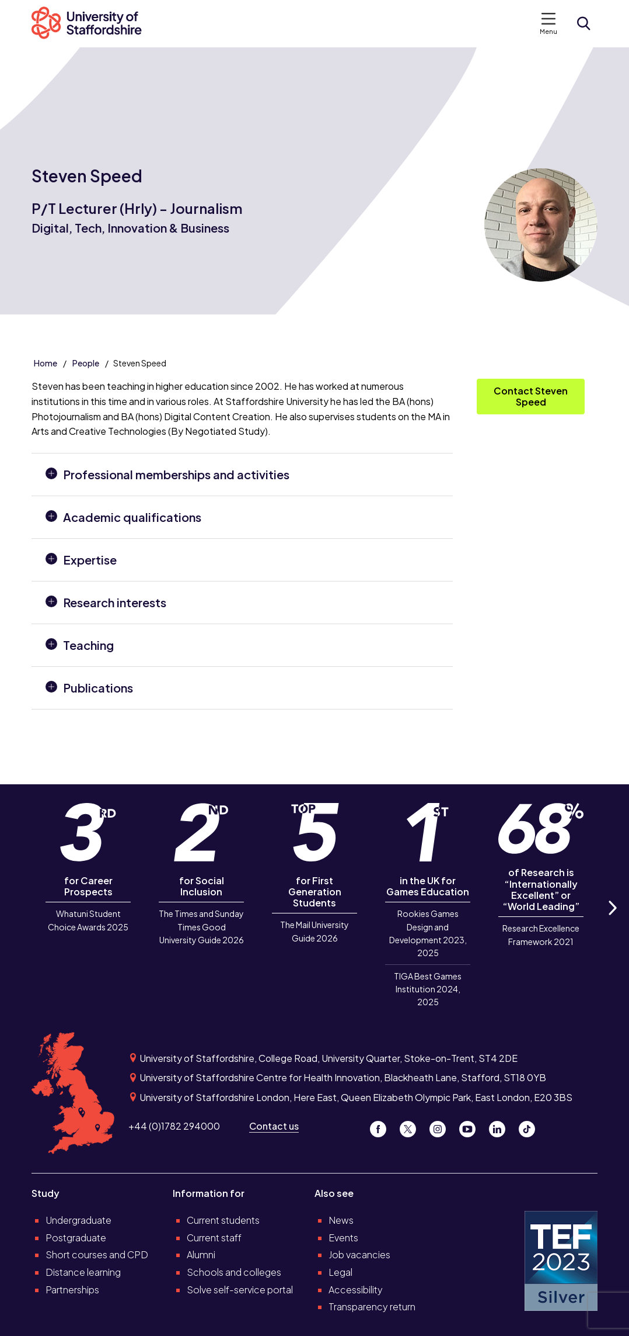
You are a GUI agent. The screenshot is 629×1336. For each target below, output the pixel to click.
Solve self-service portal (240, 1289)
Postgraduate (76, 1237)
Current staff (214, 1237)
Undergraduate (78, 1220)
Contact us (274, 1126)
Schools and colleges (234, 1272)
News (341, 1220)
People (85, 363)
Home (45, 363)
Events (343, 1237)
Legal (340, 1272)
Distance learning (83, 1272)
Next (612, 921)
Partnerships (72, 1289)
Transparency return (372, 1306)
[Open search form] (583, 23)
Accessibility (356, 1289)
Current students (223, 1220)
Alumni (201, 1254)
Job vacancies (359, 1254)
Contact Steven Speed (531, 396)
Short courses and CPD (97, 1254)
